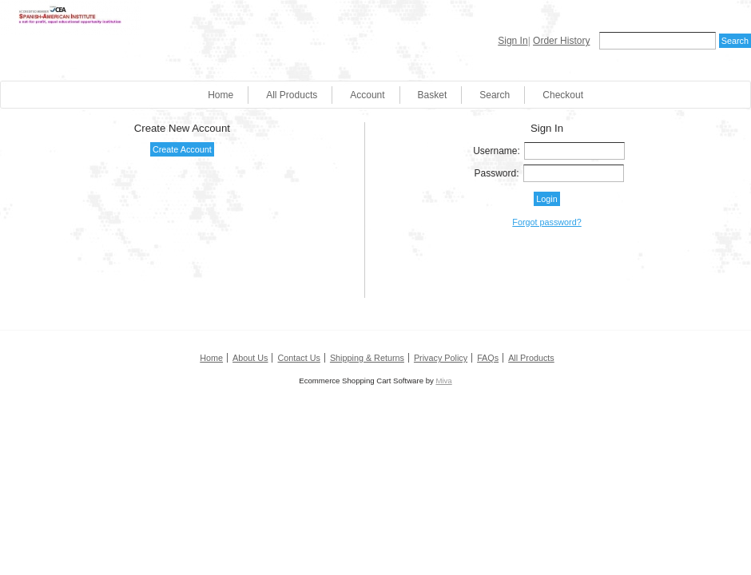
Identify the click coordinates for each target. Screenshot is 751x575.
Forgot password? (546, 222)
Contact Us (298, 358)
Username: (496, 151)
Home (220, 95)
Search (494, 95)
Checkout (562, 95)
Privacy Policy (440, 358)
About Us (250, 358)
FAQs (488, 358)
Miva (443, 380)
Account (367, 95)
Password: (497, 173)
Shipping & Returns (367, 358)
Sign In (512, 40)
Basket (432, 95)
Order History (561, 40)
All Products (291, 95)
